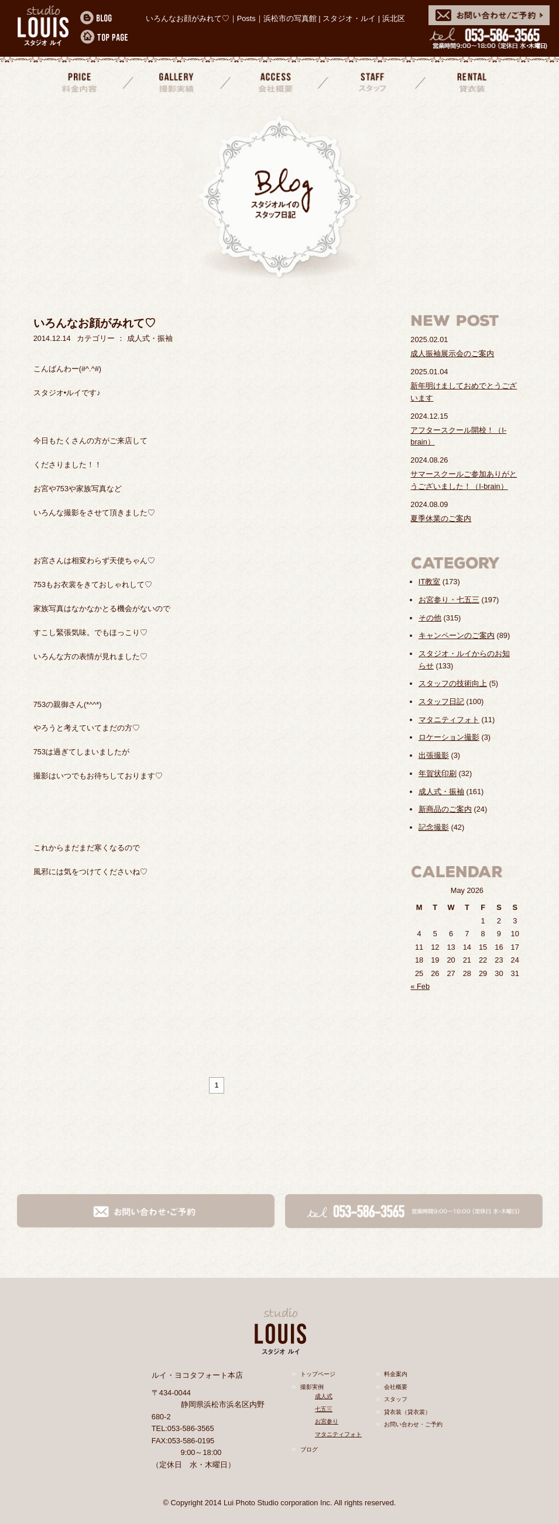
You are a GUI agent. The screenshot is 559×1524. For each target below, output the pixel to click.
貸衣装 (469, 81)
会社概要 (274, 81)
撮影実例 (312, 1387)
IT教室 (429, 581)
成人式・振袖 (441, 791)
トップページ (317, 1374)
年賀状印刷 (438, 773)
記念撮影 (434, 827)
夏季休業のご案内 (440, 518)
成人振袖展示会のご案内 (452, 353)
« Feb (420, 986)
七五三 (323, 1409)
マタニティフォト (449, 719)
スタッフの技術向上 (453, 683)
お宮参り (326, 1421)
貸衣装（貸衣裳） (407, 1412)
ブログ (309, 1449)
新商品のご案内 (445, 809)
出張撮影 (434, 755)
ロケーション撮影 (449, 737)
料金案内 (79, 81)
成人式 (323, 1396)
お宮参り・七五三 (449, 599)
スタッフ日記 (441, 701)
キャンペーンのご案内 (457, 635)
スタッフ (371, 81)
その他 (430, 617)
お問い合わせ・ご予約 (413, 1424)
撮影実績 (176, 81)
